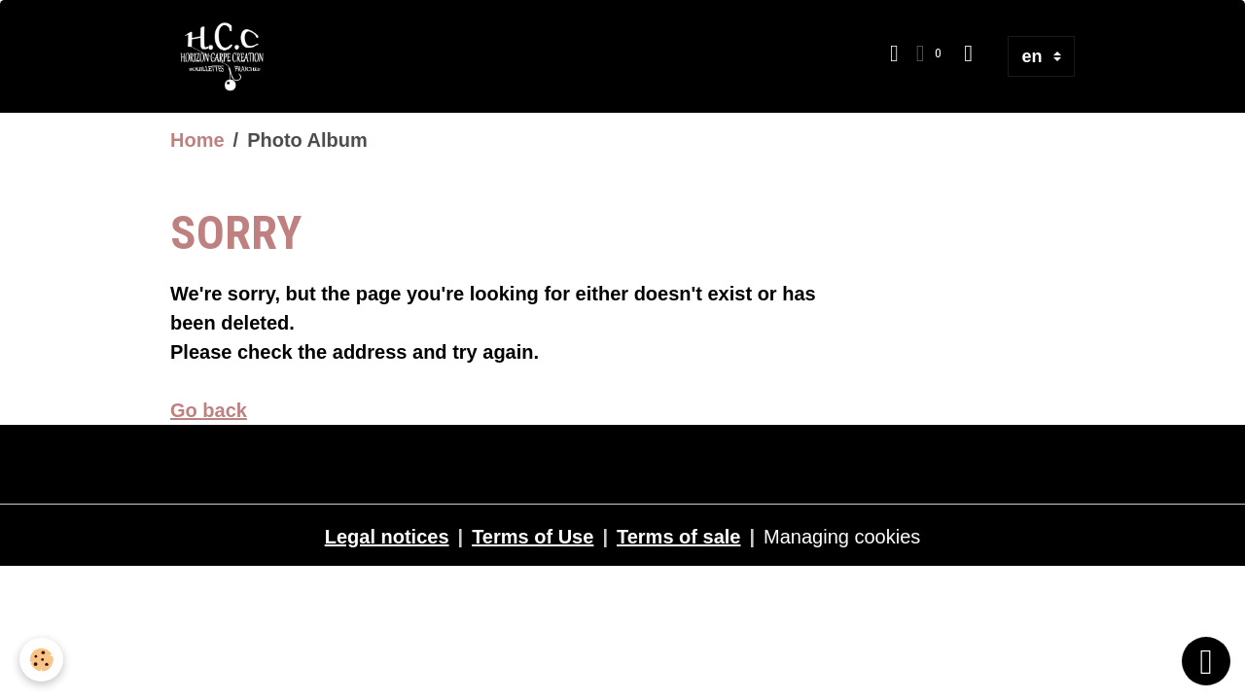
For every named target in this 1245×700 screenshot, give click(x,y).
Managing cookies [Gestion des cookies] (842, 536)
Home (197, 140)
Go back (208, 410)
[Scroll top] (1206, 661)
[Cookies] (41, 660)
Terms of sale (678, 536)
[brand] (227, 56)
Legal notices (387, 536)
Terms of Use (532, 536)
